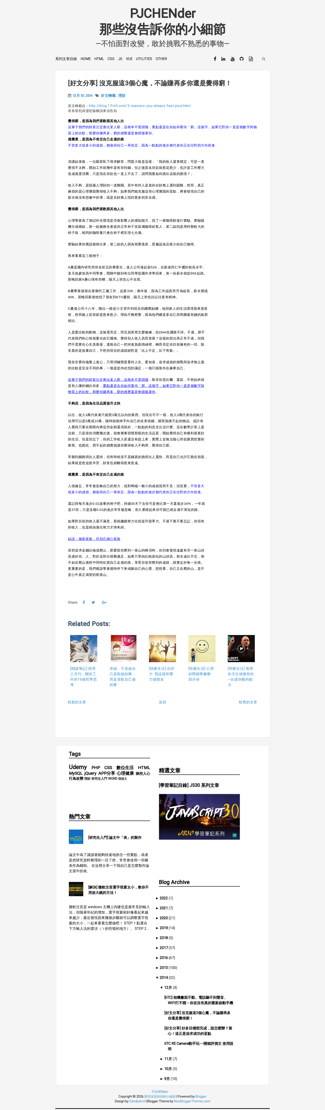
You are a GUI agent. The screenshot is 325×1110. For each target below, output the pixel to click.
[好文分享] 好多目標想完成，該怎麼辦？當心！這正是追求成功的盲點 (214, 1007)
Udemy (78, 768)
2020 (179, 894)
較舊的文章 (248, 702)
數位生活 (125, 768)
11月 (183, 1035)
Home (86, 59)
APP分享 (106, 774)
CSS (111, 59)
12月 (183, 963)
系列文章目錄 (66, 59)
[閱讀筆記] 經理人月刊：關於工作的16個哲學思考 (83, 677)
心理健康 (125, 774)
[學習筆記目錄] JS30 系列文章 (203, 782)
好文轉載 (108, 96)
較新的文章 (77, 702)
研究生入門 (99, 780)
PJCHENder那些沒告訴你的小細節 (162, 21)
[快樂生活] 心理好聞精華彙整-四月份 (201, 674)
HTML (99, 59)
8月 (182, 1065)
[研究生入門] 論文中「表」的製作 (115, 819)
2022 (179, 874)
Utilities (144, 59)
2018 (179, 914)
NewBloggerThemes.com (192, 1102)
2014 (179, 954)
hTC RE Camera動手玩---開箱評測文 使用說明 (214, 1022)
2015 (179, 944)
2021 (179, 884)
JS (120, 59)
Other (161, 59)
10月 (183, 1045)
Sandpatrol (137, 1102)
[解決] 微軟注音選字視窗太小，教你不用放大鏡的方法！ (118, 872)
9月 (182, 1055)
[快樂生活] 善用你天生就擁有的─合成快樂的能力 (241, 677)
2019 (179, 904)
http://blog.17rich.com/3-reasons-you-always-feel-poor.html (139, 106)
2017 (179, 924)
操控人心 (143, 774)
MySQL (76, 774)
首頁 (162, 702)
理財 (122, 96)
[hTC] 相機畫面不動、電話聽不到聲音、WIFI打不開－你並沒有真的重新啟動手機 (214, 976)
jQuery (90, 774)
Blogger (201, 1097)
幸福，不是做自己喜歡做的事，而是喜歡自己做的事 (123, 677)
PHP (95, 768)
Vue (129, 59)
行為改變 (76, 779)
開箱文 (122, 779)
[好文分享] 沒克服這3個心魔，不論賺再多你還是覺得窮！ (150, 83)
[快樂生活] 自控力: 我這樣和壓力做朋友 (161, 674)
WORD (112, 780)
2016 (179, 934)
